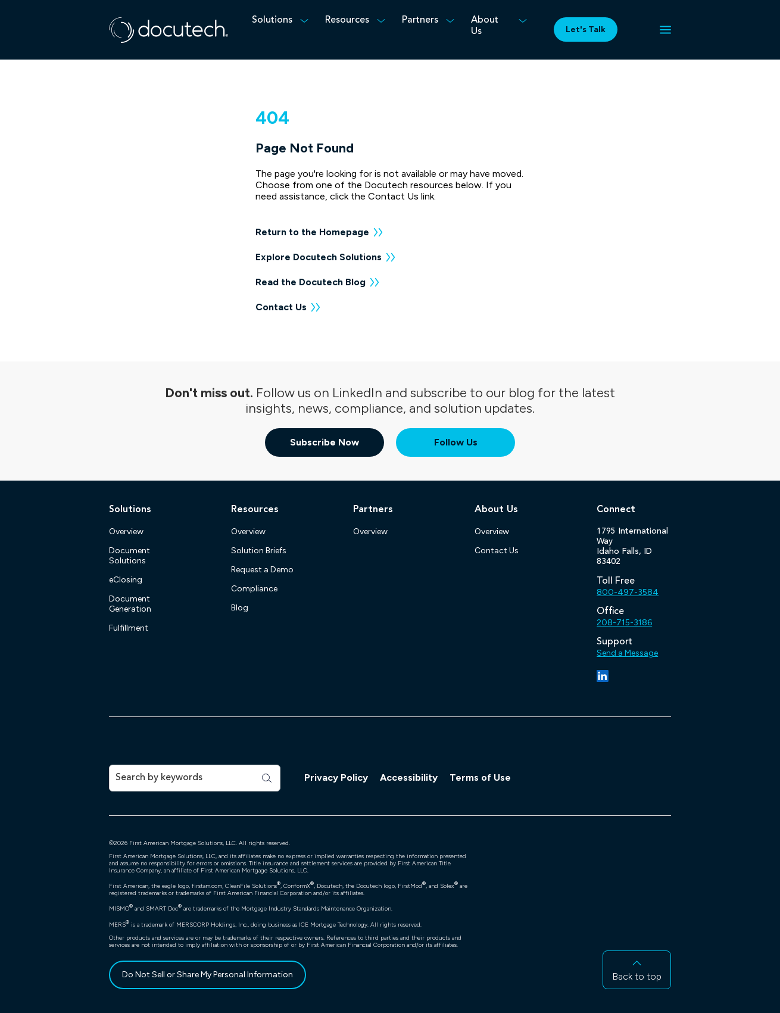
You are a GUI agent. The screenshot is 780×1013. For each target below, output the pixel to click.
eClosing (125, 580)
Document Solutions (129, 556)
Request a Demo (262, 570)
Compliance (254, 589)
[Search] (185, 778)
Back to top (637, 976)
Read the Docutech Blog (310, 282)
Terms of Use (480, 777)
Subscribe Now (324, 442)
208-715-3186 (624, 623)
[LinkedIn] (603, 676)
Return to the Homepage (312, 232)
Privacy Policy (336, 777)
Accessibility (409, 777)
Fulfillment (128, 628)
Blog (239, 608)
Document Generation (130, 604)
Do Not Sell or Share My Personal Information (207, 975)
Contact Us (281, 307)
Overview (126, 531)
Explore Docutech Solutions (318, 257)
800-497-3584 (628, 592)
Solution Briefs (258, 551)
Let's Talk (586, 29)
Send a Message (627, 653)
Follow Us (456, 442)
